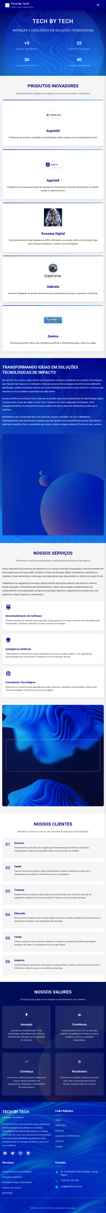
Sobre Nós (60, 1125)
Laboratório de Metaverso (67, 1136)
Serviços (59, 1130)
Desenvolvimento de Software (17, 1171)
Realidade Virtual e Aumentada (17, 1182)
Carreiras (59, 1141)
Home (58, 1120)
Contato (59, 1146)
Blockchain (7, 1193)
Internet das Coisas (11, 1187)
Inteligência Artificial (12, 1177)
